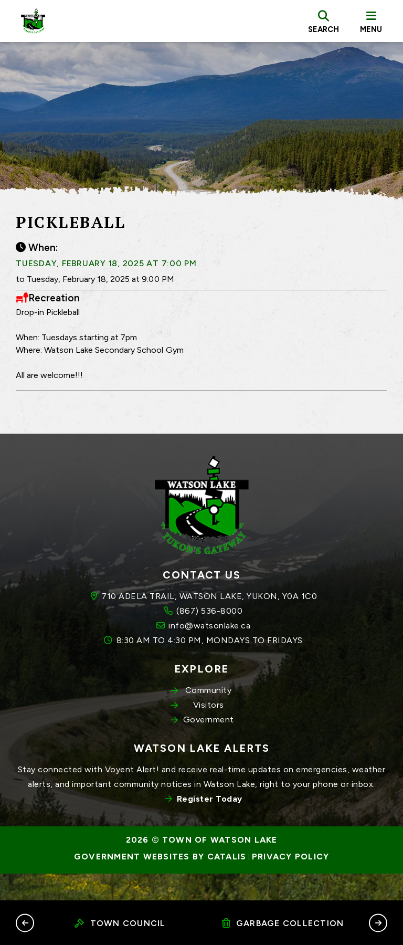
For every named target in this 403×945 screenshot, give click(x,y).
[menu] (371, 21)
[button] (25, 923)
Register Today (209, 826)
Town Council (120, 923)
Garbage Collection (283, 923)
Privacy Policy (291, 884)
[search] (323, 21)
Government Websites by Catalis (160, 884)
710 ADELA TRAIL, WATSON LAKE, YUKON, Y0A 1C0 (209, 623)
